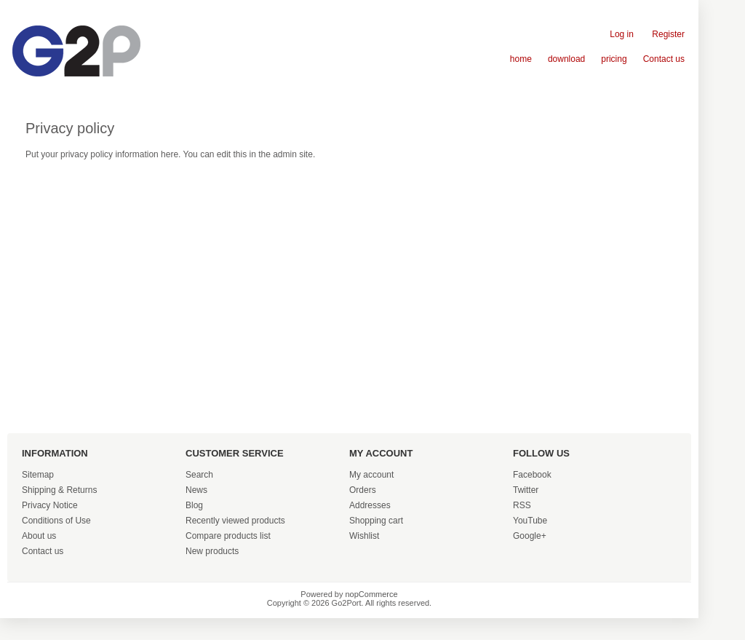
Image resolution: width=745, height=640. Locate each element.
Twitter (525, 490)
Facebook (532, 475)
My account (371, 475)
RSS (522, 505)
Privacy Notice (50, 505)
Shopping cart (376, 520)
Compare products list (228, 536)
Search (199, 475)
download (566, 59)
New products (212, 551)
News (196, 490)
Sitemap (38, 475)
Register (668, 34)
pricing (613, 59)
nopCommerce (372, 594)
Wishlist (364, 536)
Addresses (370, 505)
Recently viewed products (235, 520)
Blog (194, 505)
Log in (622, 34)
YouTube (530, 520)
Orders (362, 490)
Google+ (529, 536)
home (521, 59)
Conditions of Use (56, 520)
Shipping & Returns (59, 490)
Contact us (664, 59)
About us (39, 536)
